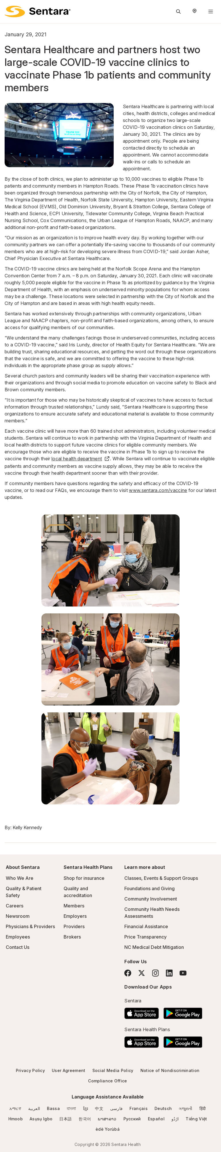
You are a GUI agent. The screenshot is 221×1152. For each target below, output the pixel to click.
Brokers (72, 937)
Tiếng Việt (196, 1118)
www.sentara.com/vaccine (158, 490)
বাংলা (71, 1108)
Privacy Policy (30, 1070)
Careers (14, 906)
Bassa (53, 1108)
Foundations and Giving (149, 888)
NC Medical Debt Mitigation (154, 947)
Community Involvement (150, 899)
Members (74, 906)
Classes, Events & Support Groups (161, 878)
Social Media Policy (113, 1070)
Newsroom (18, 916)
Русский (132, 1118)
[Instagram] (155, 973)
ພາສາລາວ (107, 1118)
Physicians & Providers (30, 926)
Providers (74, 926)
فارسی (116, 1108)
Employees (18, 937)
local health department (81, 458)
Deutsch (163, 1108)
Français (138, 1108)
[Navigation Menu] (210, 11)
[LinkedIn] (169, 973)
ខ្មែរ (85, 1108)
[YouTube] (183, 973)
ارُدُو (175, 1118)
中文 (99, 1108)
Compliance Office (107, 1080)
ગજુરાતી (185, 1108)
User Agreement (68, 1070)
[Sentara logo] (38, 11)
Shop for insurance (84, 878)
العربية (34, 1108)
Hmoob (15, 1118)
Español (156, 1118)
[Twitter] (141, 973)
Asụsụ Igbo (41, 1118)
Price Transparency (145, 937)
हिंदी (202, 1108)
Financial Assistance (146, 926)
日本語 (65, 1118)
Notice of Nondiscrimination (170, 1070)
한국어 (85, 1118)
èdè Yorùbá (108, 1129)
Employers (75, 916)
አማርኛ (15, 1108)
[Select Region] (194, 11)
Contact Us (17, 947)
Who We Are (19, 878)
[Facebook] (127, 973)
